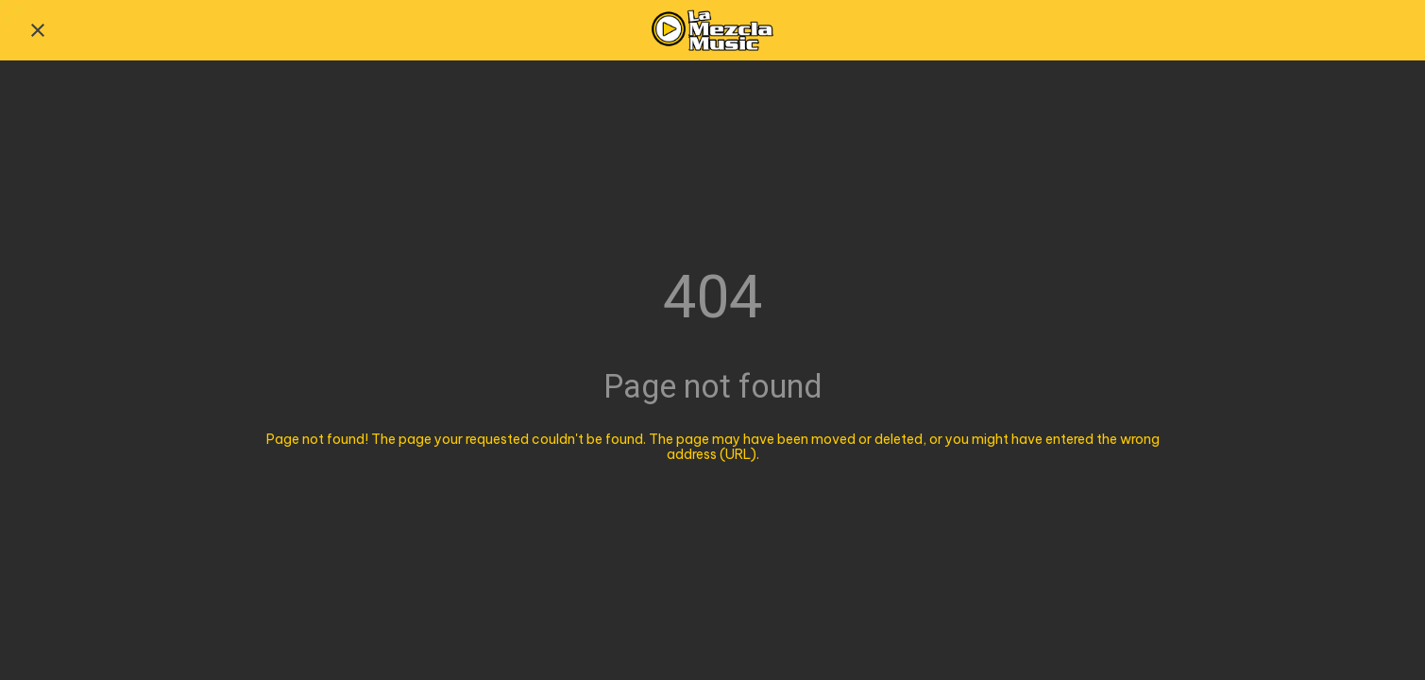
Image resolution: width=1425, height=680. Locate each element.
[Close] (37, 30)
